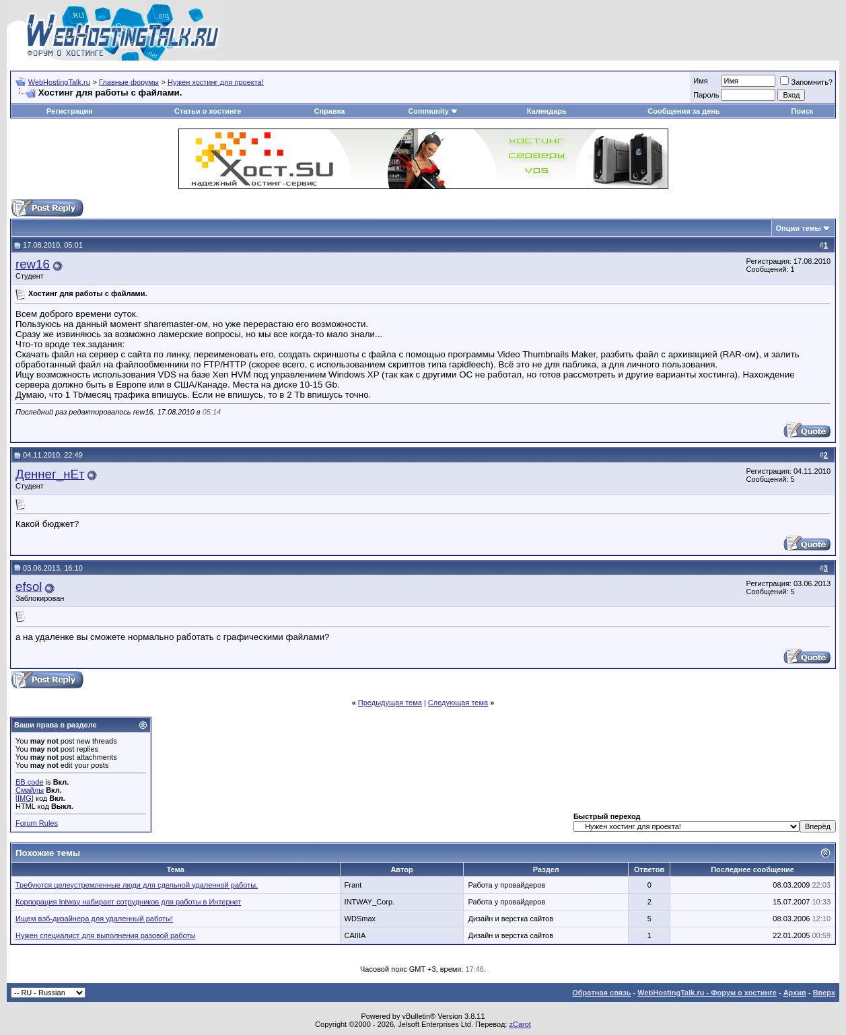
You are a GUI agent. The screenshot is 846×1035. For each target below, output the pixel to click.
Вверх (824, 993)
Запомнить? (806, 82)
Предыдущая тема (390, 703)
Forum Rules (36, 823)
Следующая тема (458, 703)
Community (433, 111)
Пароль (706, 95)
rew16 (32, 264)
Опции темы (798, 228)
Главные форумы (129, 82)
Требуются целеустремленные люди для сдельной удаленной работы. (136, 885)
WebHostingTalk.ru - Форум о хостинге (707, 993)
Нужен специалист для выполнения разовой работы (105, 935)
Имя (700, 81)
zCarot (520, 1024)
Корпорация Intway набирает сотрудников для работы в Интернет (128, 902)
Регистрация (69, 111)
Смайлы (29, 790)
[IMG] (24, 798)
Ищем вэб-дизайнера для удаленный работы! (94, 919)
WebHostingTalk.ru (59, 82)
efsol (28, 586)
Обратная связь (601, 993)
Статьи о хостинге (207, 111)
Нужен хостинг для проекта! (216, 82)
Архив (794, 993)
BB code (29, 782)
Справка (329, 111)
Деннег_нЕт (49, 474)
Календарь (547, 111)
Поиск (802, 111)
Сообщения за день (683, 111)
